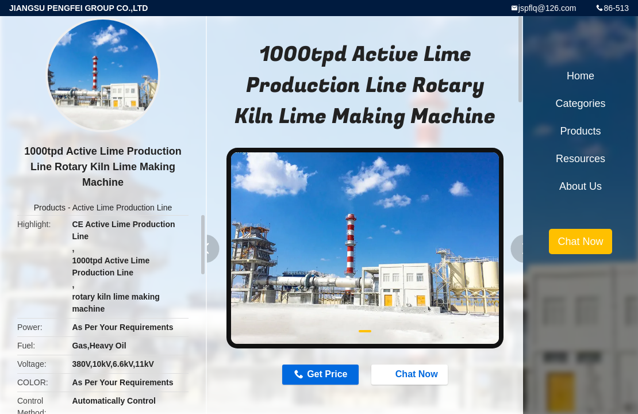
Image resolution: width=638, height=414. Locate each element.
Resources (580, 158)
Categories (580, 103)
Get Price (327, 374)
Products (50, 207)
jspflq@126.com (547, 8)
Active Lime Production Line (122, 207)
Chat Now (411, 373)
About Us (580, 186)
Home (580, 76)
